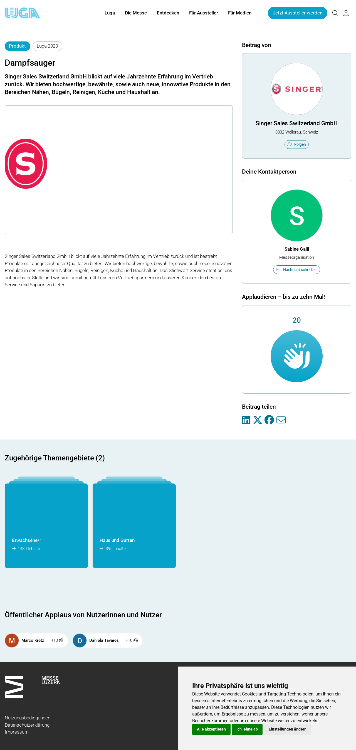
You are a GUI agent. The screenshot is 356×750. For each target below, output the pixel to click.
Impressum (17, 732)
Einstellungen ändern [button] (287, 729)
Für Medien (239, 13)
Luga (110, 13)
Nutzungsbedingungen (27, 718)
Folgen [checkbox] (296, 144)
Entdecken (168, 13)
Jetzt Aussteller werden (297, 13)
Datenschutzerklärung (27, 725)
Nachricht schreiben (297, 269)
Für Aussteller (203, 13)
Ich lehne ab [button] (247, 729)
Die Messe (136, 13)
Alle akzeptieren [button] (211, 729)
